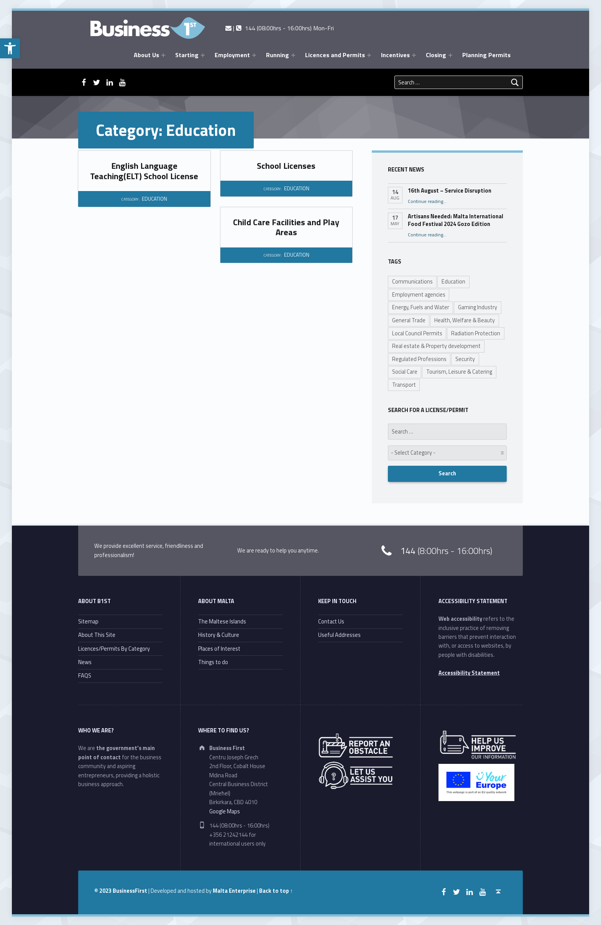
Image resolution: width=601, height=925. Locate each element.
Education (453, 281)
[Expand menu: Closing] (450, 55)
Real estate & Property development (436, 346)
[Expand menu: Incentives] (414, 55)
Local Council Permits (417, 333)
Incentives (395, 54)
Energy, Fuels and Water (420, 307)
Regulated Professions (419, 359)
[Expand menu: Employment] (254, 55)
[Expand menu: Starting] (203, 55)
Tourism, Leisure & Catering (459, 372)
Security (465, 359)
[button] (10, 48)
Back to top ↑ (276, 891)
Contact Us (331, 621)
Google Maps (224, 811)
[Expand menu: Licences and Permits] (369, 55)
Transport (404, 385)
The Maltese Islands (222, 621)
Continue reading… (427, 201)
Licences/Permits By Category (114, 649)
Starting (187, 54)
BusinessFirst (130, 891)
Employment (232, 54)
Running (277, 54)
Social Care (404, 372)
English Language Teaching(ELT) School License (144, 170)
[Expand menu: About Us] (163, 55)
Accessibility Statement (469, 673)
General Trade (408, 320)
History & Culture (218, 635)
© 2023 (103, 891)
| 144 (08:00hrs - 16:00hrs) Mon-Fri (279, 28)
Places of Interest (219, 649)
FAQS (84, 675)
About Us (146, 54)
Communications (412, 281)
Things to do (213, 662)
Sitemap (88, 621)
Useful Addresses (339, 635)
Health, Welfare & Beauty (464, 320)
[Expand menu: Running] (293, 55)
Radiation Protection (475, 333)
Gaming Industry (477, 307)
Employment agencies (418, 294)
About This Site (96, 635)
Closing (436, 54)
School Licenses (286, 165)
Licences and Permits (335, 54)
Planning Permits (486, 54)
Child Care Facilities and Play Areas (286, 227)
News (85, 662)
